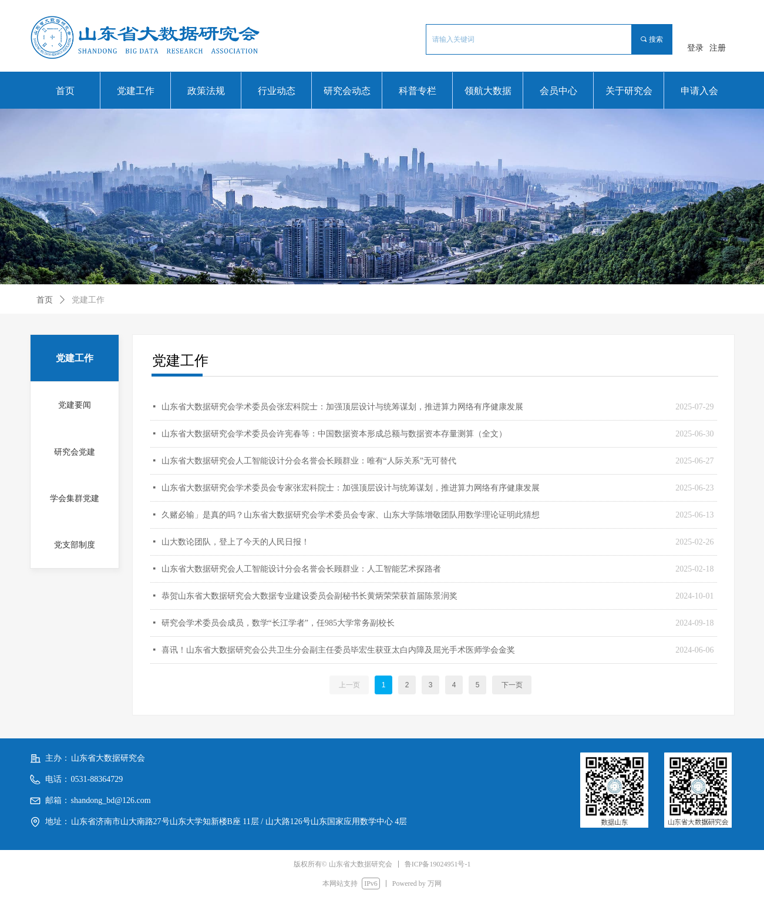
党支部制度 (74, 544)
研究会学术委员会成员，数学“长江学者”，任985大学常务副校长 (278, 623)
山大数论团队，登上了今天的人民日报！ (235, 541)
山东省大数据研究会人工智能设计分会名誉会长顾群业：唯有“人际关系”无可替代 (308, 460)
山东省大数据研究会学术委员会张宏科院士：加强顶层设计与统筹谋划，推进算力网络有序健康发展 (342, 406)
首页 (44, 299)
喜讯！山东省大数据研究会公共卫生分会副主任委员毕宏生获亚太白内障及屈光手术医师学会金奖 (338, 650)
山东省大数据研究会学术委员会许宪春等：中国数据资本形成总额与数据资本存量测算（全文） (334, 433)
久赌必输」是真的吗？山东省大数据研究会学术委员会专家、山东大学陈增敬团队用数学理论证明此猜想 (350, 514)
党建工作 (88, 299)
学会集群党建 (74, 498)
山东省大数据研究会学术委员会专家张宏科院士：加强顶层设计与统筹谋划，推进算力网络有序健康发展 (350, 487)
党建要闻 (74, 405)
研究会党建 (74, 452)
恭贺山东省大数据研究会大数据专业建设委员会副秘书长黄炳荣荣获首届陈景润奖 (309, 596)
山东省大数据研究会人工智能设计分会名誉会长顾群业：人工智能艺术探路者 (301, 569)
